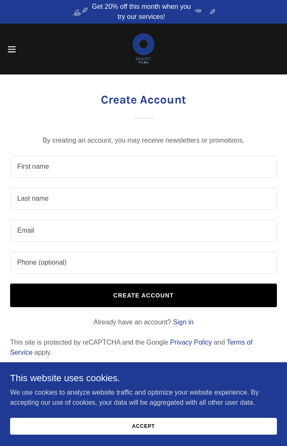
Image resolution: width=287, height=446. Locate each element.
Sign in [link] (183, 322)
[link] (143, 49)
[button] (24, 49)
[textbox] (143, 167)
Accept (143, 426)
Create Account (143, 295)
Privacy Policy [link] (191, 342)
